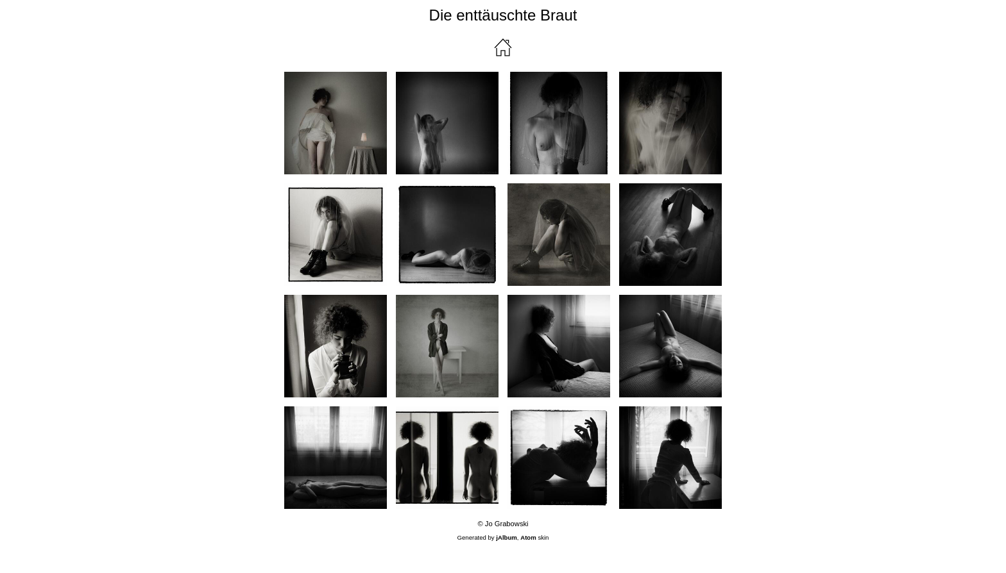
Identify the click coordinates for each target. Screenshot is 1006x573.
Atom (528, 537)
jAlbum (506, 537)
